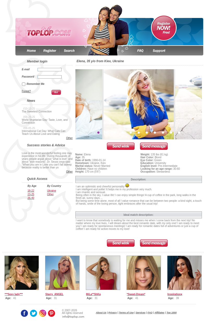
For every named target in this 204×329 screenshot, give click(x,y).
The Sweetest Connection (37, 111)
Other (69, 138)
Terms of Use (126, 312)
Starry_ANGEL (54, 294)
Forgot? (26, 91)
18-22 (31, 190)
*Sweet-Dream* (136, 294)
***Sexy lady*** (14, 294)
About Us (101, 312)
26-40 (31, 198)
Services (141, 312)
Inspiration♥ (174, 294)
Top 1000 (171, 312)
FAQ (150, 312)
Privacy (113, 312)
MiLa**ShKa (93, 294)
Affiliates (159, 312)
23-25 (31, 194)
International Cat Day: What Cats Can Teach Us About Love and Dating (43, 132)
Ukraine (51, 190)
